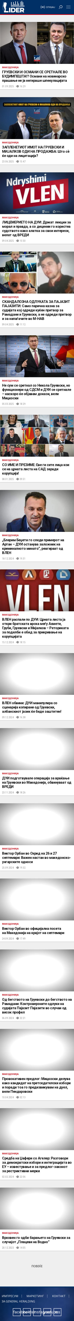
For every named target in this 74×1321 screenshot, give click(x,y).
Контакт (59, 1296)
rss (57, 1312)
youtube (47, 1312)
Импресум (10, 1296)
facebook (17, 1312)
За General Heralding (18, 1301)
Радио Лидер (13, 7)
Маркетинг (35, 1296)
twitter (27, 1312)
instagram (37, 1312)
